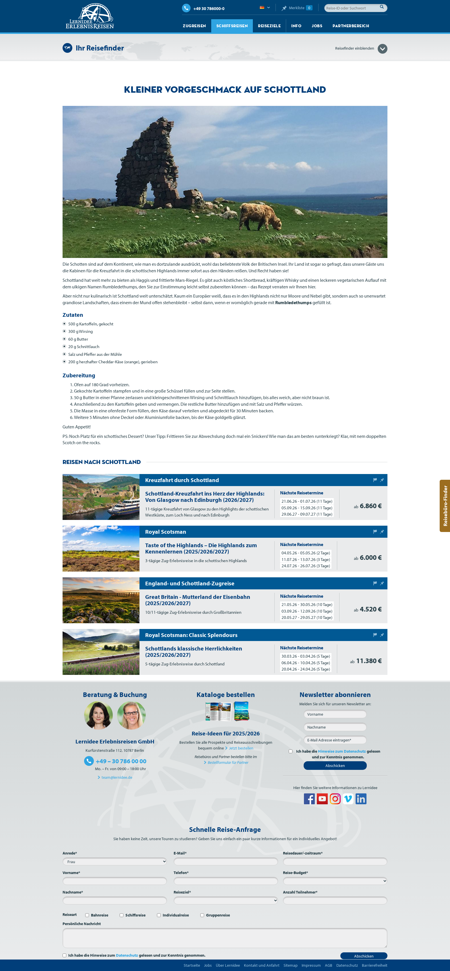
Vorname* (71, 872)
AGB (328, 965)
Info (296, 25)
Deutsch (265, 8)
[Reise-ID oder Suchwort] (355, 8)
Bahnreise (99, 915)
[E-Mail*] (335, 739)
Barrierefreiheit (374, 965)
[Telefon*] (226, 881)
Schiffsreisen (232, 25)
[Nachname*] (115, 900)
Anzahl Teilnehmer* (300, 892)
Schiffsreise (135, 915)
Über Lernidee (228, 965)
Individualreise (176, 915)
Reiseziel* (182, 892)
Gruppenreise (218, 915)
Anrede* (70, 853)
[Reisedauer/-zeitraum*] (335, 861)
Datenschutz (127, 955)
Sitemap (291, 965)
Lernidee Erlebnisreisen (90, 16)
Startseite (192, 965)
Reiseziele (269, 25)
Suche (383, 6)
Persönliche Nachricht (82, 923)
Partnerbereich (351, 25)
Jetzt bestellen (241, 748)
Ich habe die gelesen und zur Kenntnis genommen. (337, 754)
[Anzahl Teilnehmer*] (335, 900)
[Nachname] (335, 727)
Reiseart (70, 914)
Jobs (317, 25)
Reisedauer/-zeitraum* (303, 853)
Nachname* (73, 892)
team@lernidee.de (117, 777)
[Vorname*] (115, 881)
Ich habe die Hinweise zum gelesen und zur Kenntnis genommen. (136, 955)
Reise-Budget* (295, 872)
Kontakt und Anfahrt (262, 965)
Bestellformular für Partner (228, 762)
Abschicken (335, 765)
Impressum (311, 965)
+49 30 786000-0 (203, 8)
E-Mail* (180, 853)
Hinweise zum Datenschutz (342, 751)
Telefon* (181, 872)
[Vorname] (335, 714)
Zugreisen (194, 25)
